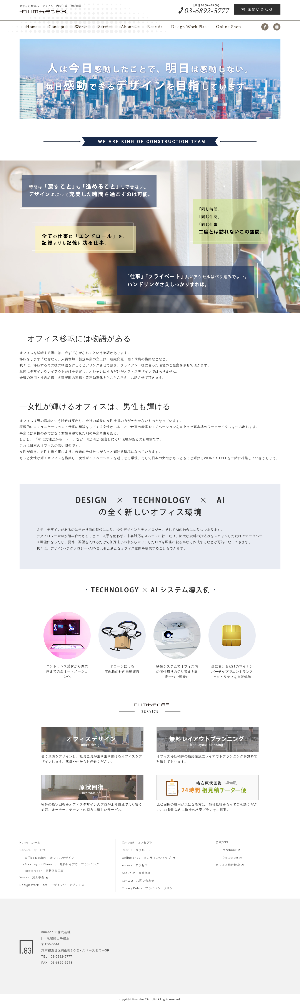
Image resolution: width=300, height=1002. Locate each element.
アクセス (135, 865)
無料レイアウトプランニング (62, 864)
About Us (130, 27)
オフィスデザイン (49, 857)
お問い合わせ (138, 880)
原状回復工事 (44, 870)
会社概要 (136, 873)
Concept (56, 27)
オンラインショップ (146, 857)
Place (190, 27)
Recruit (154, 27)
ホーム (30, 842)
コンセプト (137, 842)
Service (105, 27)
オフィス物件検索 (228, 865)
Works (81, 27)
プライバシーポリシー (149, 888)
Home (32, 27)
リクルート (136, 850)
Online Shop (228, 27)
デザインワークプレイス (52, 885)
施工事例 (32, 877)
